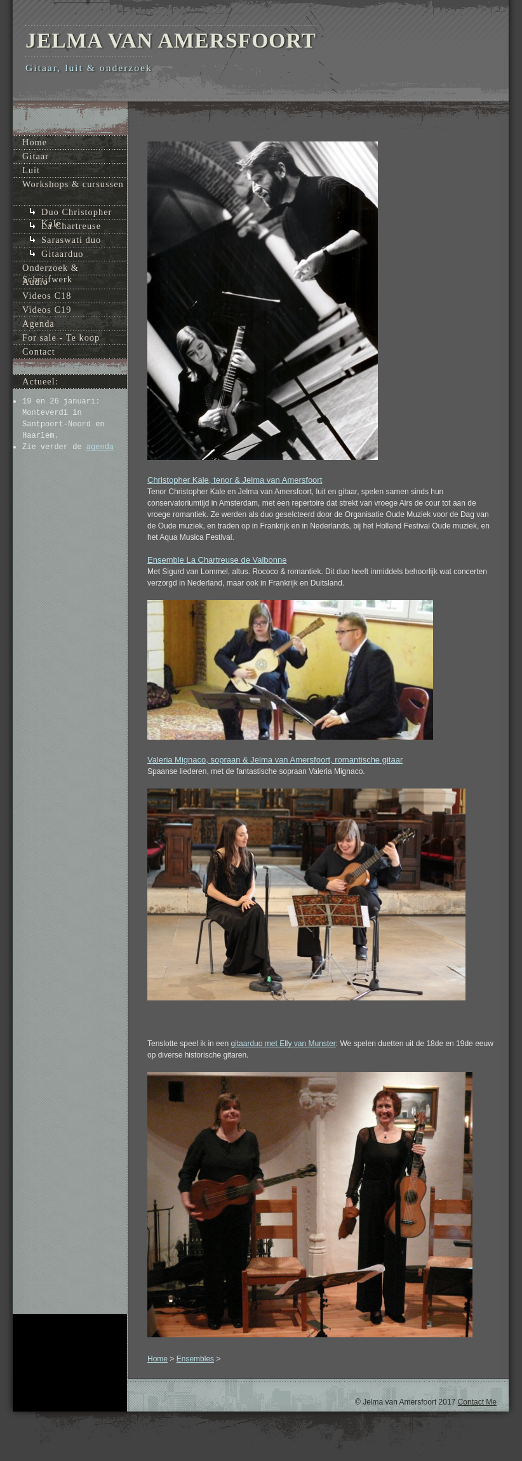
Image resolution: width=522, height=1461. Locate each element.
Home (157, 1358)
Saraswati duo (71, 240)
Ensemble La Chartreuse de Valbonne (216, 560)
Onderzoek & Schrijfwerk (50, 269)
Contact (38, 351)
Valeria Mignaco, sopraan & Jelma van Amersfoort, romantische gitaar (275, 759)
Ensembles (195, 1358)
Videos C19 (47, 310)
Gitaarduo (62, 254)
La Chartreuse (71, 226)
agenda (100, 447)
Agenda (38, 323)
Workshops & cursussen (73, 184)
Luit (31, 170)
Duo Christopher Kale (76, 213)
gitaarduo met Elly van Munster (283, 1043)
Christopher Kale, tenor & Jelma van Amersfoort (234, 480)
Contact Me (477, 1402)
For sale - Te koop (61, 337)
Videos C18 (47, 296)
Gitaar (35, 156)
